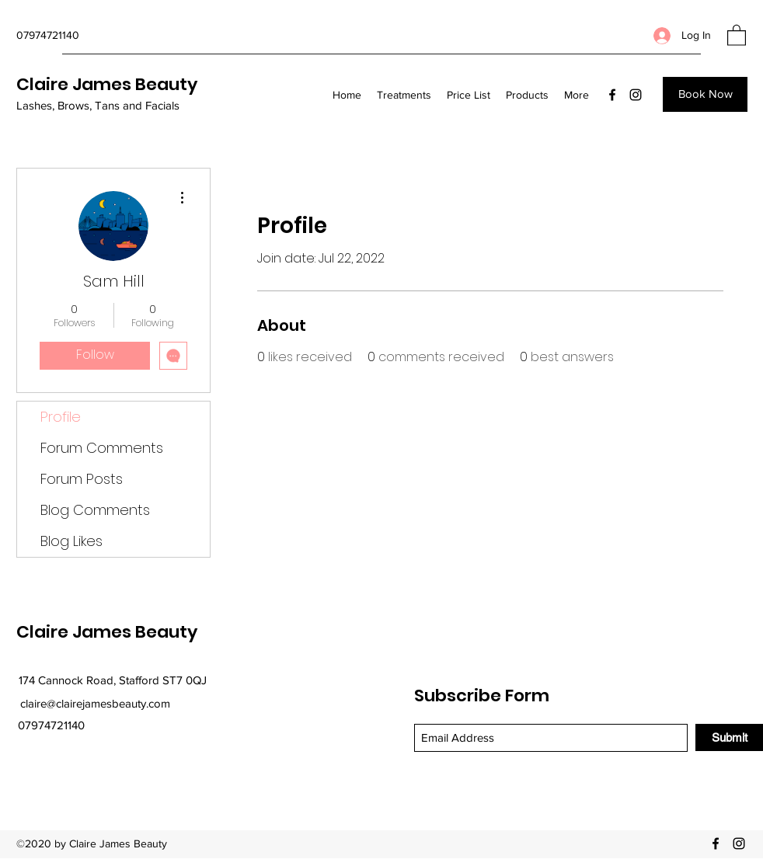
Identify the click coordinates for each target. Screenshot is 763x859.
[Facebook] (612, 95)
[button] (736, 34)
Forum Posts (81, 479)
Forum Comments (101, 447)
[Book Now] (705, 94)
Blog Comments (95, 510)
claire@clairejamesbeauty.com (95, 703)
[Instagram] (635, 95)
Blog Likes (71, 541)
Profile (60, 416)
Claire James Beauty (106, 84)
